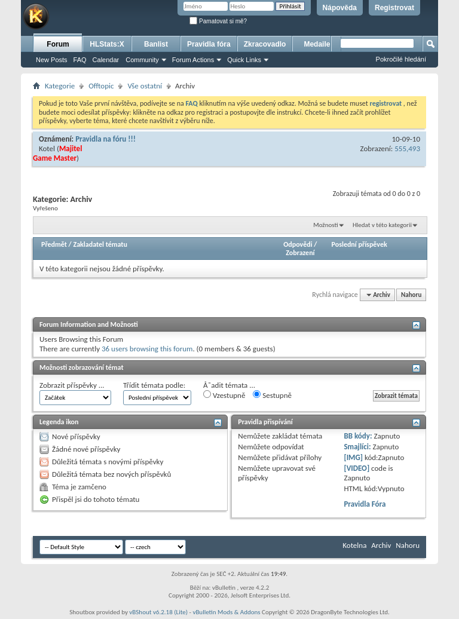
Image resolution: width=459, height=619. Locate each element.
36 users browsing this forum (147, 348)
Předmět (54, 244)
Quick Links (244, 59)
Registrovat (394, 8)
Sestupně (272, 395)
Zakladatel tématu (100, 244)
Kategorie (60, 85)
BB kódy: (358, 435)
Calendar (106, 59)
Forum (58, 44)
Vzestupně (224, 395)
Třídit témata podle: (154, 385)
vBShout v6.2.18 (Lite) (158, 612)
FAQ (80, 59)
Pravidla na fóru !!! (105, 138)
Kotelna (354, 545)
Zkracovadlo (265, 44)
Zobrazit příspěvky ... (72, 385)
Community (142, 59)
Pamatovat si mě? (218, 21)
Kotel (47, 148)
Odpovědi (297, 244)
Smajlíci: (357, 446)
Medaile (317, 44)
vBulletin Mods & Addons (226, 612)
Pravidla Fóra (364, 504)
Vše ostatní (144, 85)
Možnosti (325, 225)
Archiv (381, 545)
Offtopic (101, 85)
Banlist (156, 44)
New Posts (52, 59)
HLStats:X (107, 44)
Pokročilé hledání (401, 59)
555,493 (407, 148)
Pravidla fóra (209, 44)
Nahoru (411, 295)
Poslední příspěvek (359, 244)
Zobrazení (300, 253)
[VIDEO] (356, 468)
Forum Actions (193, 59)
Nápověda (340, 8)
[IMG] (353, 457)
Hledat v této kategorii (382, 225)
